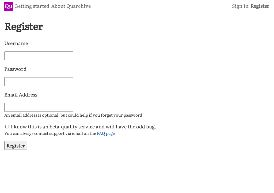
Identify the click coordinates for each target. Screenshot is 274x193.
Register (259, 5)
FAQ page (106, 133)
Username (16, 43)
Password (15, 68)
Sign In (240, 5)
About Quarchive (71, 5)
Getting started (31, 5)
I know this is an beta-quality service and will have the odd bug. (83, 126)
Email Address (20, 94)
